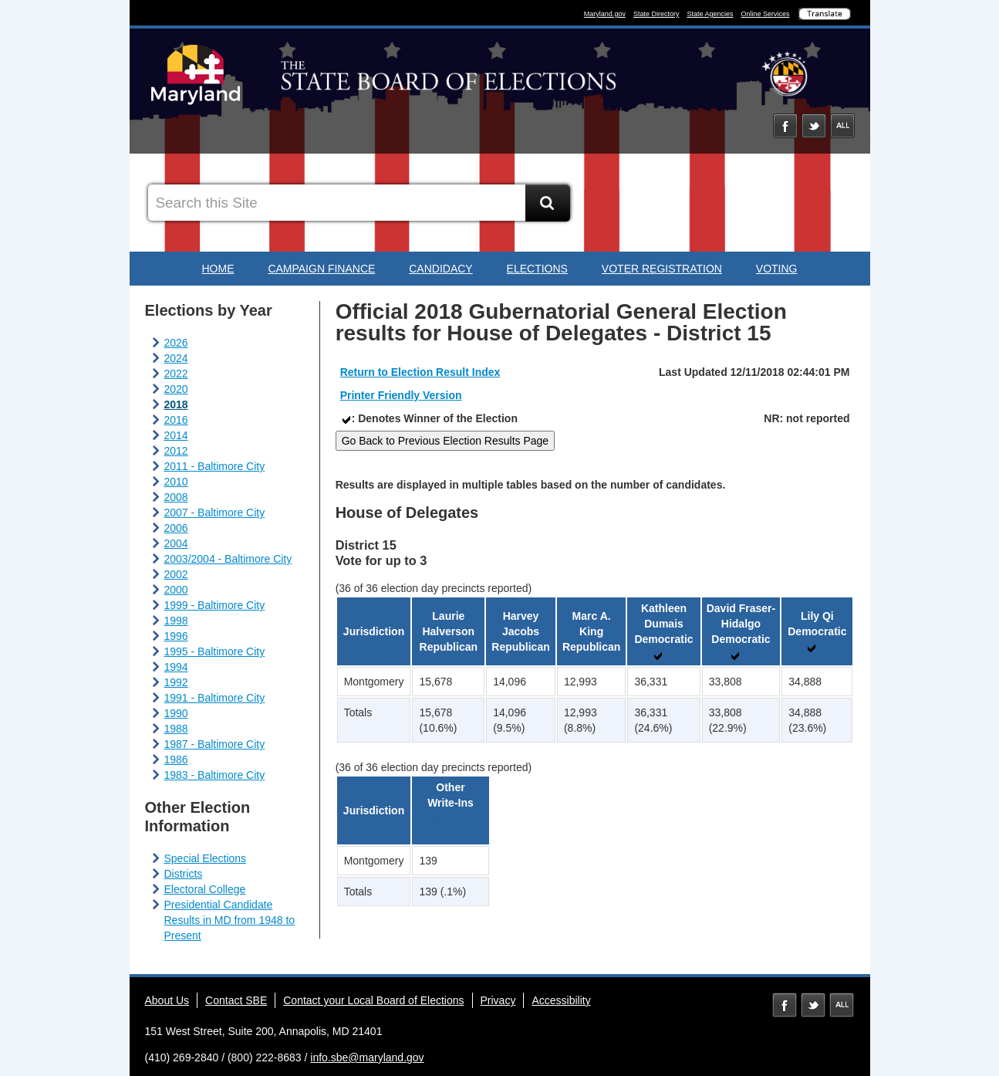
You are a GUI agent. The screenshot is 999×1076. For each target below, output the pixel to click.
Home (217, 268)
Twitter (814, 125)
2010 (176, 481)
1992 (176, 682)
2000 (176, 590)
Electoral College (205, 889)
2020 (176, 389)
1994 (176, 667)
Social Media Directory (842, 125)
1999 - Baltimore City (214, 605)
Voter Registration (662, 268)
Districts (183, 874)
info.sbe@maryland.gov (367, 1057)
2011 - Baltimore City (214, 466)
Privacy (498, 1000)
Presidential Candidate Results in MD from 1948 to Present (229, 920)
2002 (176, 574)
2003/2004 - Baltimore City (228, 559)
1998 (176, 620)
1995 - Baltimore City (214, 651)
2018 (176, 404)
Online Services (765, 14)
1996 (176, 636)
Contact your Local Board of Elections (373, 1000)
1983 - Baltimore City (214, 775)
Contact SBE (236, 1000)
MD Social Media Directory (841, 1005)
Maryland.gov (605, 14)
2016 (176, 420)
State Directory (656, 14)
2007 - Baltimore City (214, 512)
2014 (176, 435)
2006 (176, 528)
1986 (176, 759)
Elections (537, 268)
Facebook (785, 125)
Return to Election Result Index (420, 372)
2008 (176, 497)
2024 (176, 358)
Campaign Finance (321, 268)
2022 (176, 373)
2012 (176, 451)
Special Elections (205, 858)
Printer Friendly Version (401, 395)
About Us (167, 1000)
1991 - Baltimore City (214, 698)
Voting (777, 268)
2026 (176, 343)
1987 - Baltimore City (214, 744)
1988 (176, 728)
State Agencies (710, 14)
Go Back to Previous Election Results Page (445, 441)
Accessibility (561, 1000)
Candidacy (440, 268)
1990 (176, 713)
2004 (176, 543)
